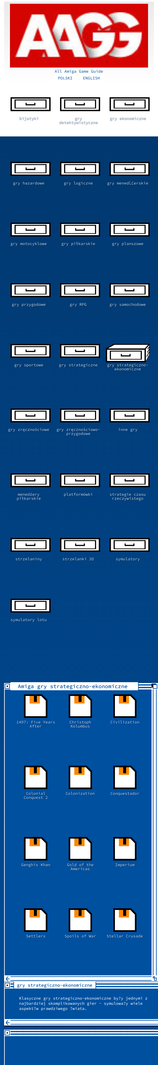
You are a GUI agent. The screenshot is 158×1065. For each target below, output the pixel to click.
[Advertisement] (81, 816)
